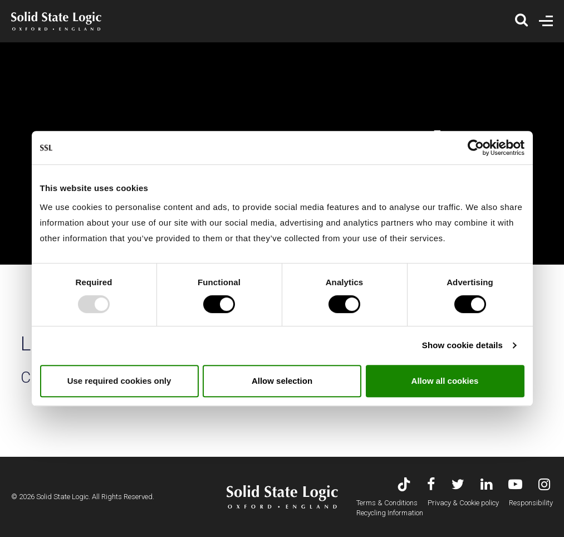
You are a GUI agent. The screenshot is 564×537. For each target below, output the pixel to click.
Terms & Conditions (387, 503)
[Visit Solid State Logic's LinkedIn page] (486, 485)
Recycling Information (389, 513)
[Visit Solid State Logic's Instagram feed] (544, 485)
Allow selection (282, 380)
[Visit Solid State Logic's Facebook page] (431, 485)
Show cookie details (462, 345)
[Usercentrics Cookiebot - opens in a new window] (475, 147)
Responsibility (531, 503)
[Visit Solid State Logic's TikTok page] (404, 485)
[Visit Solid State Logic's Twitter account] (458, 485)
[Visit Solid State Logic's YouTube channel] (515, 485)
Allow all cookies (445, 380)
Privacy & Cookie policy (463, 503)
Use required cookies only (119, 380)
